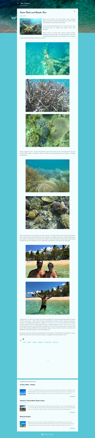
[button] (74, 12)
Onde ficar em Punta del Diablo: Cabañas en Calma (32, 401)
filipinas (29, 342)
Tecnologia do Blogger (47, 434)
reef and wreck (48, 342)
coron (24, 342)
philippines (40, 342)
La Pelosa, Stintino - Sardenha (27, 385)
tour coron (55, 342)
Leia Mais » (72, 396)
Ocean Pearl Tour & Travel (53, 322)
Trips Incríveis (24, 3)
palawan (34, 342)
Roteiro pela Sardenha (25, 417)
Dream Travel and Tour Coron (67, 324)
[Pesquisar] (77, 4)
